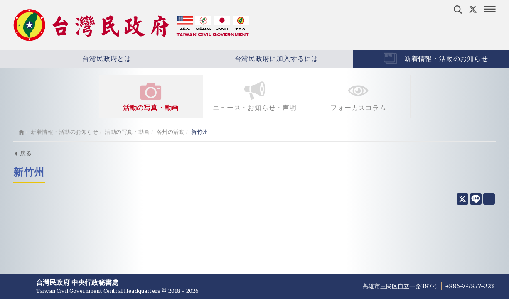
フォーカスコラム (358, 95)
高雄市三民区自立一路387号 (400, 286)
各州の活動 (171, 132)
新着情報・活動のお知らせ (64, 132)
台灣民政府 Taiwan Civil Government (131, 25)
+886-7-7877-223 (469, 286)
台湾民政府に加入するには (252, 59)
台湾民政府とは (82, 59)
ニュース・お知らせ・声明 (255, 95)
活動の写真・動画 (151, 95)
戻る (22, 153)
